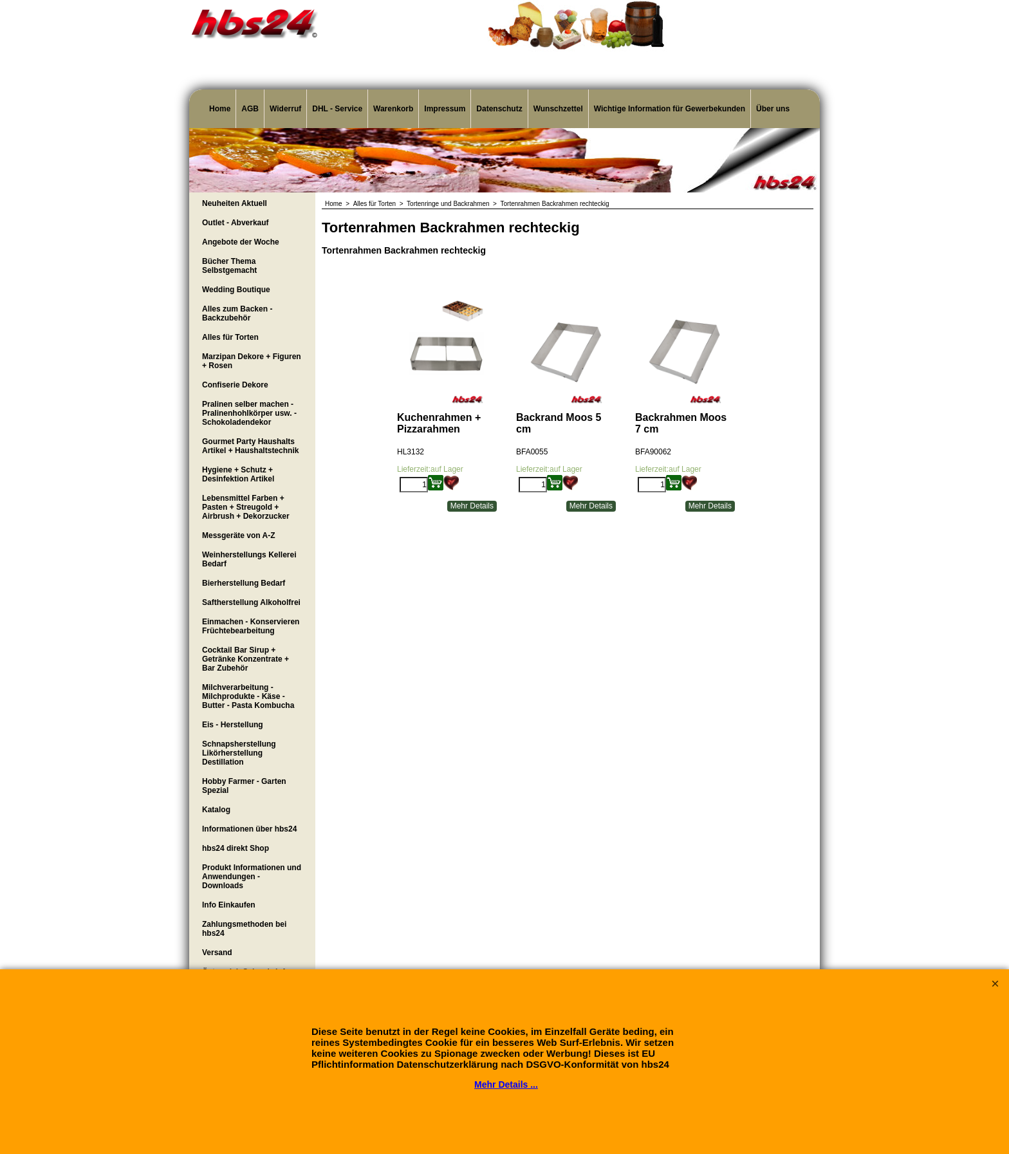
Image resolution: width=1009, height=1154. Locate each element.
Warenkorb (393, 108)
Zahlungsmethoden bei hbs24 (244, 929)
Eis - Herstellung (232, 724)
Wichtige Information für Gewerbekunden (669, 108)
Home (219, 108)
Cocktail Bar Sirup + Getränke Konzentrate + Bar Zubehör (245, 659)
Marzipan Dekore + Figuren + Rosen (251, 361)
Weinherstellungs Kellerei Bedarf (249, 559)
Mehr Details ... (506, 1084)
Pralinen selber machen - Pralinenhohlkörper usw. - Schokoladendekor (249, 413)
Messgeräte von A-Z (238, 535)
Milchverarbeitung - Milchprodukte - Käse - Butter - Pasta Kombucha (248, 696)
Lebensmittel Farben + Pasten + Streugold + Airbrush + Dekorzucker (246, 507)
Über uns (773, 108)
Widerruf (285, 108)
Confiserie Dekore (235, 384)
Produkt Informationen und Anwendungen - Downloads (251, 876)
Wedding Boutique (236, 289)
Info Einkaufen (228, 904)
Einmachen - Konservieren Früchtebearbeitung (250, 626)
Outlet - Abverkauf (235, 222)
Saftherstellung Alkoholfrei (251, 602)
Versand (217, 952)
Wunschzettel (558, 108)
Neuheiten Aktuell (234, 203)
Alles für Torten (230, 337)
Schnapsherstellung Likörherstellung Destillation (239, 753)
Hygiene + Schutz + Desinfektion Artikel (238, 474)
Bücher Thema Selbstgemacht (229, 266)
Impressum (444, 108)
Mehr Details (472, 505)
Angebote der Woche (240, 242)
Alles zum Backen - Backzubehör (237, 313)
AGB (250, 108)
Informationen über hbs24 (249, 828)
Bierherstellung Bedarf (243, 583)
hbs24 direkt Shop (235, 848)
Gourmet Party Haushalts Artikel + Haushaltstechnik (250, 446)
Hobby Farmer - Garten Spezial (244, 786)
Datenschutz (499, 108)
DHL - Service (337, 108)
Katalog (216, 809)
